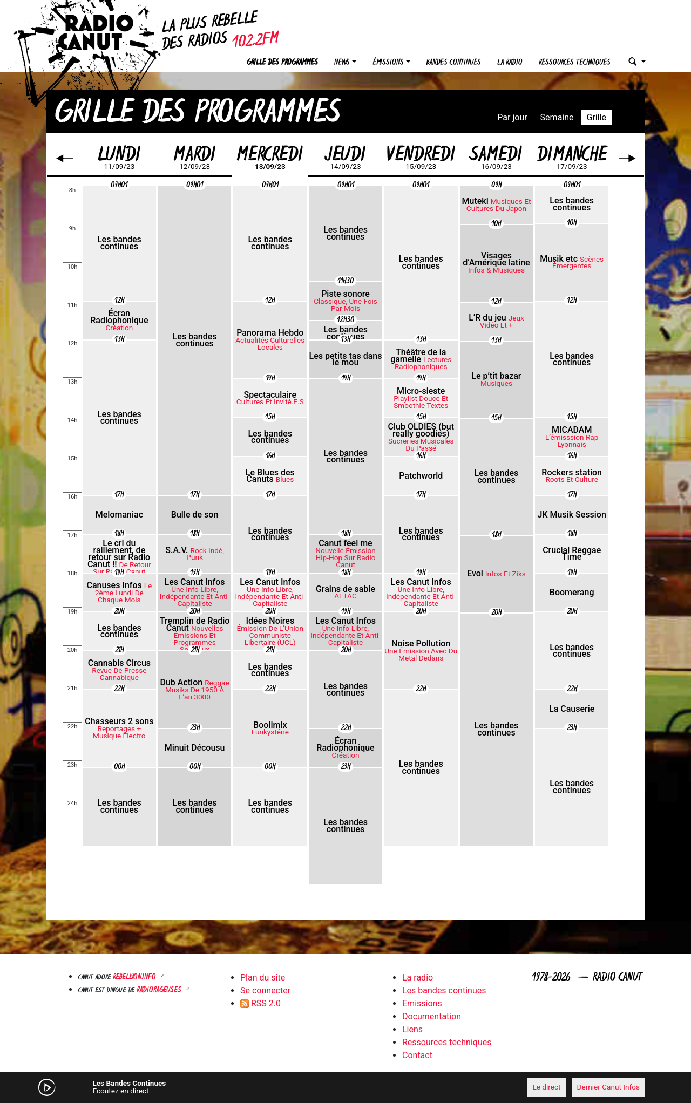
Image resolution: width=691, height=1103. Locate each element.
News (342, 63)
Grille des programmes (282, 63)
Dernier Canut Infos (608, 1086)
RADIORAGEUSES (160, 990)
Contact (417, 1055)
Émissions (388, 63)
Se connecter (265, 990)
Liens (412, 1029)
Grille (596, 117)
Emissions (422, 1003)
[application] (345, 1087)
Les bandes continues (444, 990)
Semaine (557, 117)
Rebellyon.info (135, 977)
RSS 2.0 (260, 1003)
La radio (510, 63)
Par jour (512, 117)
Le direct (546, 1086)
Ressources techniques (575, 63)
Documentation (431, 1016)
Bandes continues (453, 63)
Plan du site (262, 977)
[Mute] (213, 1087)
